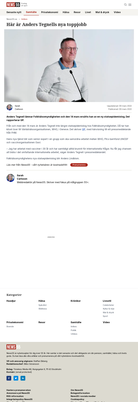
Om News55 (77, 390)
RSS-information (15, 396)
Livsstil (107, 301)
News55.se (11, 19)
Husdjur (11, 301)
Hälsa (66, 12)
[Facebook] (8, 378)
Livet (88, 12)
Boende (10, 326)
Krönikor (76, 301)
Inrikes (24, 19)
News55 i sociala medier (83, 396)
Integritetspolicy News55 (19, 399)
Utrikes (74, 334)
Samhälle (31, 12)
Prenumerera (79, 165)
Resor (77, 12)
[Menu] (130, 4)
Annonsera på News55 (18, 393)
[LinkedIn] (23, 378)
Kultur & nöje (108, 309)
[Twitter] (16, 378)
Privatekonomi (49, 12)
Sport (105, 316)
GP (83, 129)
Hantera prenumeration (18, 390)
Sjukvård (42, 305)
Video (117, 12)
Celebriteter (108, 305)
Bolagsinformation (80, 393)
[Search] (125, 4)
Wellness (43, 309)
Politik (73, 330)
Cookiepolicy (77, 399)
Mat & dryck (102, 12)
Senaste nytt (13, 12)
